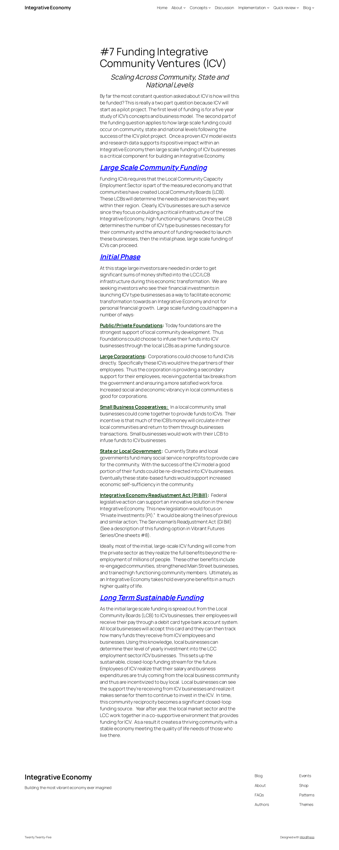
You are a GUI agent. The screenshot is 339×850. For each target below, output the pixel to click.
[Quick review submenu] (298, 7)
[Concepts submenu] (209, 7)
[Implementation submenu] (268, 7)
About (176, 7)
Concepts (198, 7)
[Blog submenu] (313, 7)
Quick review (284, 7)
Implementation (252, 7)
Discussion (224, 7)
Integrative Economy (48, 7)
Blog (307, 7)
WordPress (307, 837)
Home (162, 7)
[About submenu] (184, 7)
